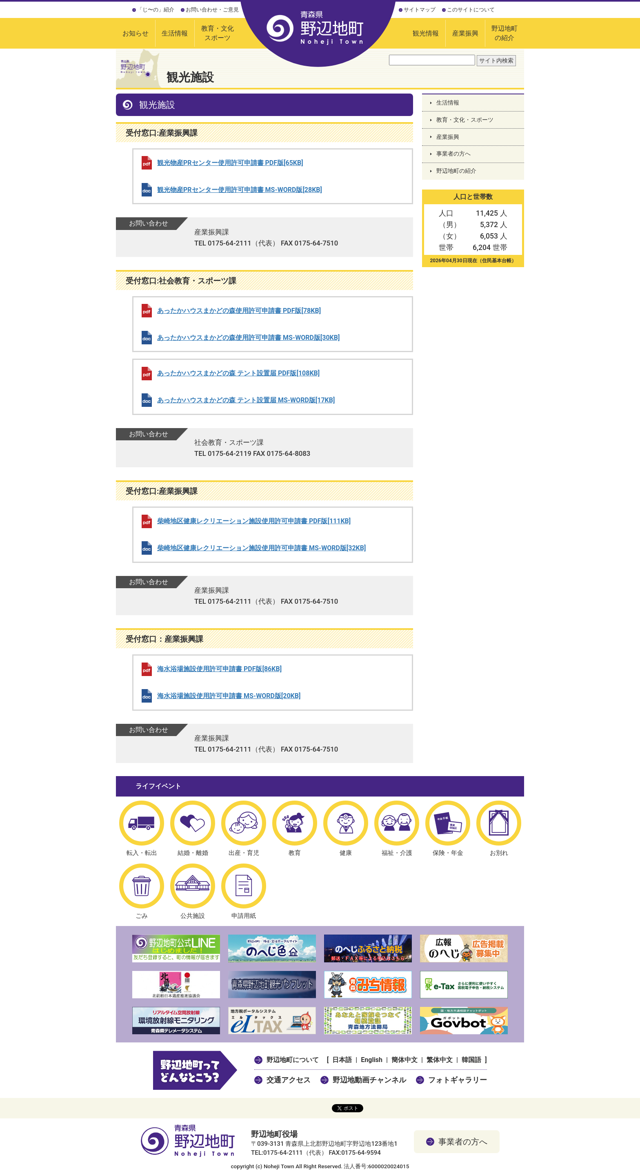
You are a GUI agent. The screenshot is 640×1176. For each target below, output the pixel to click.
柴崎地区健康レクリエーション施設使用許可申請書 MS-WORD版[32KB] (261, 548)
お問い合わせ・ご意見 (212, 10)
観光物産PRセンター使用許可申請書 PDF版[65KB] (230, 163)
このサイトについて (471, 10)
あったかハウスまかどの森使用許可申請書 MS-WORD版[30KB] (248, 337)
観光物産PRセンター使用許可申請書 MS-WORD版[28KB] (239, 190)
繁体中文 (440, 1060)
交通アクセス (289, 1080)
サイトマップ (420, 10)
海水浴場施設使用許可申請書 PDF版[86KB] (219, 669)
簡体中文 (404, 1060)
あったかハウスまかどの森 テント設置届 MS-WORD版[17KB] (246, 400)
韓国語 (471, 1060)
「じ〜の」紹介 (155, 10)
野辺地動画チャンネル (369, 1080)
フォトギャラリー (457, 1080)
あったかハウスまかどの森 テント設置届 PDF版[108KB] (238, 373)
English (371, 1060)
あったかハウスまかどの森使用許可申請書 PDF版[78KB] (239, 311)
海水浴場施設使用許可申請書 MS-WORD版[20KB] (228, 696)
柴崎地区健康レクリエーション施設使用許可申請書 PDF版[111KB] (254, 521)
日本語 (342, 1060)
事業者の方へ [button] (462, 1142)
